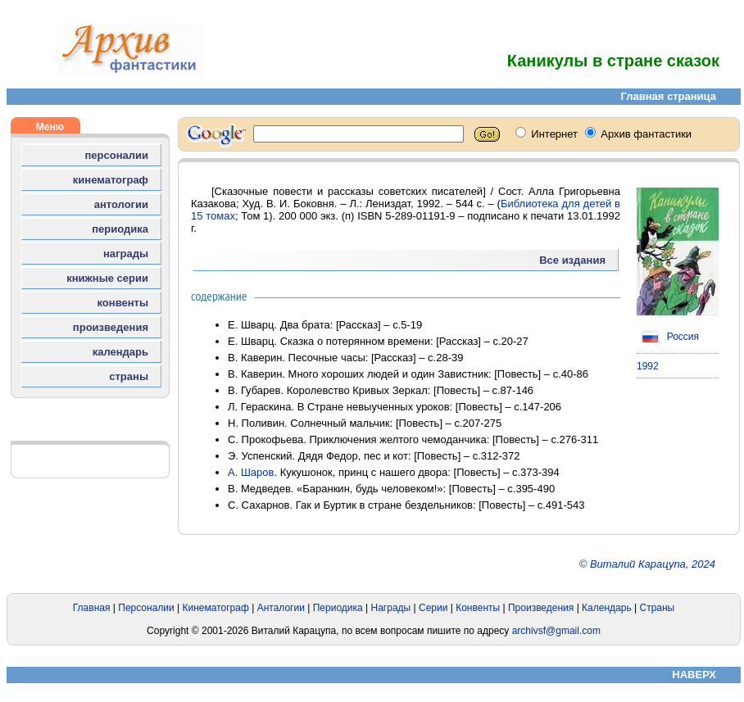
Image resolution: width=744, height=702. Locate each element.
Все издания (572, 260)
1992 (648, 366)
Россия (668, 336)
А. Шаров (251, 472)
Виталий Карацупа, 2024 (652, 564)
